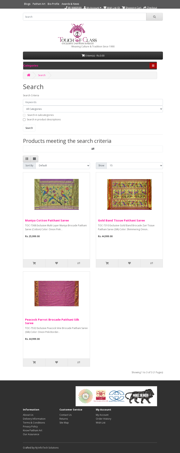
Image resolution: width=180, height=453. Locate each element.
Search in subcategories (40, 115)
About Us (28, 415)
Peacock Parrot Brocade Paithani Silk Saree (52, 321)
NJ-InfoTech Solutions (47, 447)
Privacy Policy (30, 426)
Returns (63, 418)
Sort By (29, 165)
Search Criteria (31, 95)
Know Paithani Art (32, 430)
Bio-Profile (53, 3)
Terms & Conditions (34, 422)
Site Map (64, 422)
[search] (84, 17)
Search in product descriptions (44, 119)
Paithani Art (39, 3)
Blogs (27, 3)
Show (101, 165)
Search (41, 75)
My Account (102, 415)
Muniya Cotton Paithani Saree (47, 220)
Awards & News (70, 3)
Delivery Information (34, 418)
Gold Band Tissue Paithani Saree (121, 220)
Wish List (100, 422)
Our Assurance (31, 434)
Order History (103, 418)
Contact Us (65, 415)
